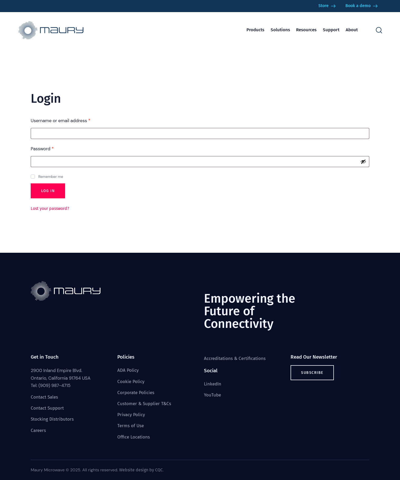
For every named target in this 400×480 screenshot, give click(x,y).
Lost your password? (50, 208)
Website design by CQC (141, 469)
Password (51, 149)
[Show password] (363, 161)
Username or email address (70, 120)
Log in (48, 191)
